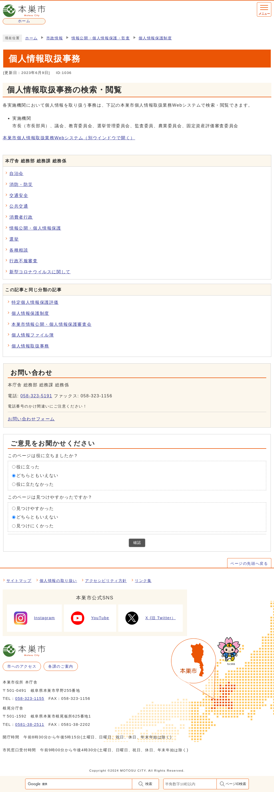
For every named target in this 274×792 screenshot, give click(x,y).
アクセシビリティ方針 (106, 580)
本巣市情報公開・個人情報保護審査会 (52, 324)
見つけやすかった (35, 508)
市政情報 (54, 38)
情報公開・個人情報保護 (35, 228)
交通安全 (18, 195)
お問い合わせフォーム (31, 419)
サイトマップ (19, 580)
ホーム (31, 38)
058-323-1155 (29, 698)
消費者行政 (21, 217)
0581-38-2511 (29, 724)
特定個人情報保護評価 (35, 302)
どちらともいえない (37, 475)
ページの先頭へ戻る (249, 563)
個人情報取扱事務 (30, 346)
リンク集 (143, 580)
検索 (148, 784)
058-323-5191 (36, 396)
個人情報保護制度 (155, 38)
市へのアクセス (21, 666)
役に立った (28, 466)
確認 (137, 543)
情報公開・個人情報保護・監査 (100, 38)
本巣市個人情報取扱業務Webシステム (69, 138)
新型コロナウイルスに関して (40, 272)
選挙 (14, 239)
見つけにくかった (35, 526)
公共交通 (18, 206)
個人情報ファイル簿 (33, 335)
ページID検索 (236, 784)
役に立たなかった (35, 484)
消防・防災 (21, 184)
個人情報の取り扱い (58, 580)
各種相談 (18, 250)
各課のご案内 (60, 666)
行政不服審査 (23, 261)
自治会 (16, 173)
